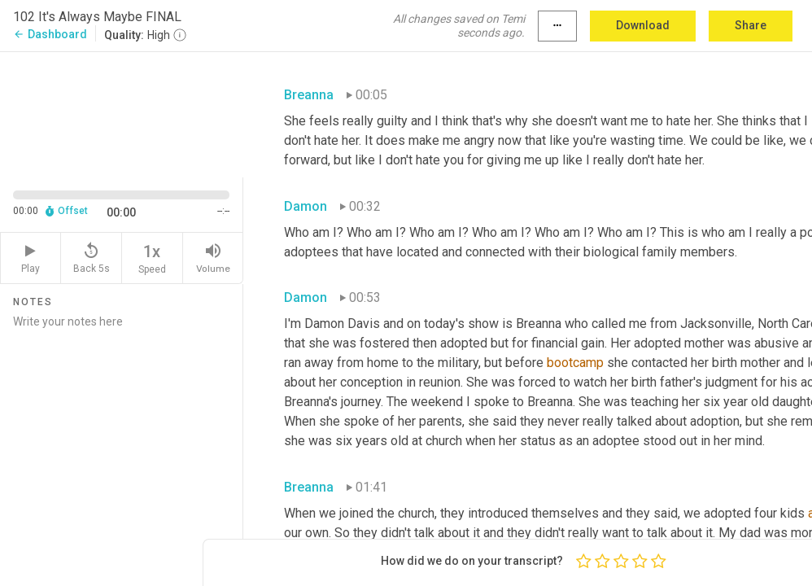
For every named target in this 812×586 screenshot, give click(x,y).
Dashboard (50, 34)
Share (750, 25)
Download (643, 25)
